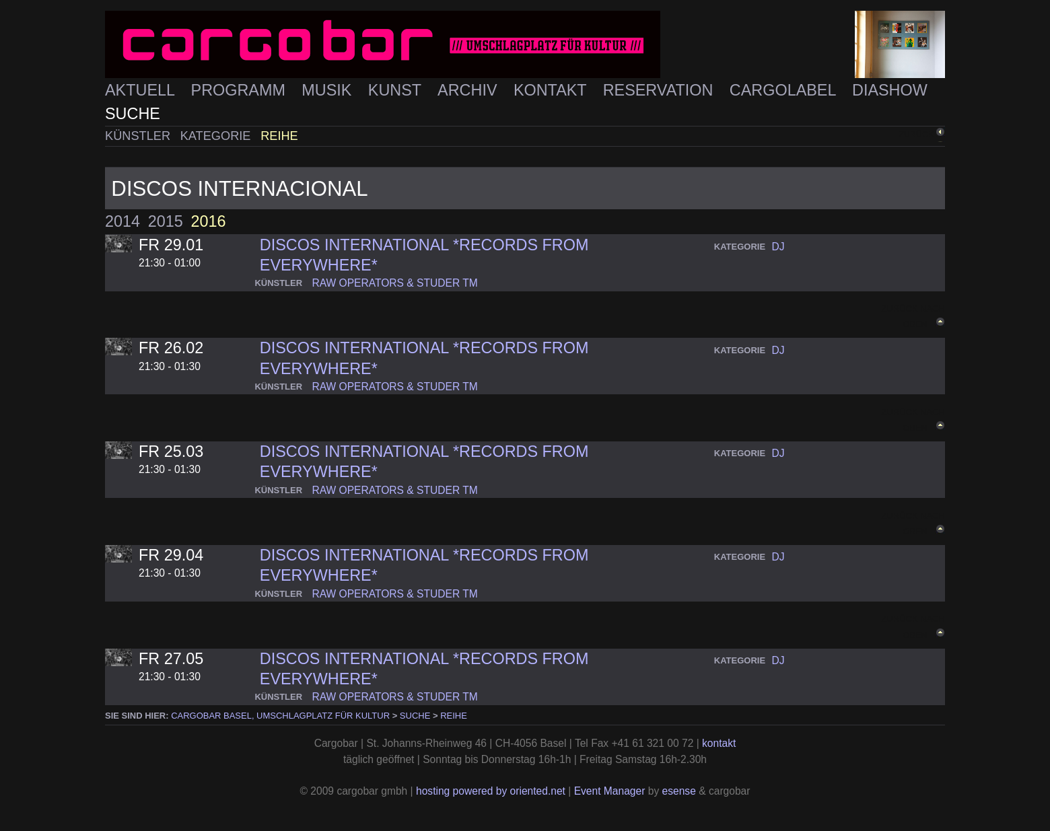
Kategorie (217, 136)
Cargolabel (785, 90)
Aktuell (142, 90)
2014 (122, 221)
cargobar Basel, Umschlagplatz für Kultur (280, 716)
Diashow (890, 90)
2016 (207, 221)
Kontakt (552, 90)
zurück (916, 134)
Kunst (396, 90)
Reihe (279, 136)
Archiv (469, 90)
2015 (165, 221)
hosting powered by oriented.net (490, 791)
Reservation (660, 90)
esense (679, 791)
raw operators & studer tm (394, 283)
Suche (132, 113)
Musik (329, 90)
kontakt (719, 743)
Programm (240, 90)
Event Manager (609, 791)
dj (778, 246)
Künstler (139, 136)
